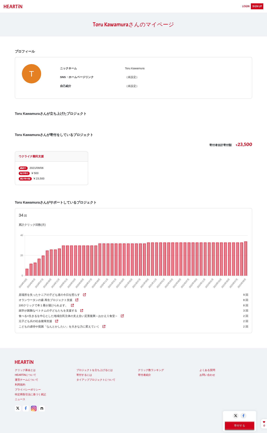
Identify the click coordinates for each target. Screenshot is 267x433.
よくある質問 (207, 370)
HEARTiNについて (25, 375)
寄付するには (84, 375)
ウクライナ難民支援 (31, 156)
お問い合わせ (207, 375)
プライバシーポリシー (28, 389)
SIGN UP (257, 6)
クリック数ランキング (151, 370)
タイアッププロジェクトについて (95, 379)
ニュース (20, 399)
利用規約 (20, 384)
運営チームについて (26, 379)
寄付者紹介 (144, 375)
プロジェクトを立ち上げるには (94, 370)
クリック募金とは (25, 370)
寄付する (239, 425)
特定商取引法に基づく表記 (30, 394)
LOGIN (246, 6)
